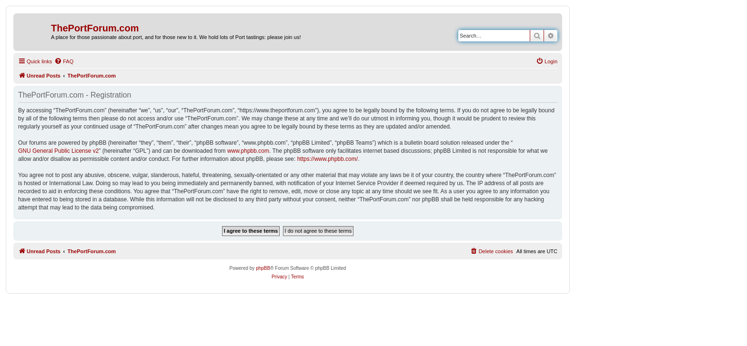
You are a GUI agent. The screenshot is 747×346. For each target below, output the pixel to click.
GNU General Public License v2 (58, 151)
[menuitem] (63, 61)
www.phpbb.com (248, 151)
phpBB (263, 268)
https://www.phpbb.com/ (327, 159)
